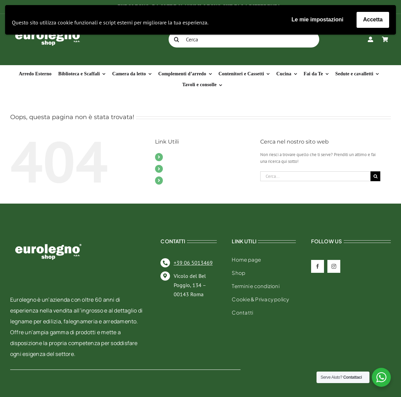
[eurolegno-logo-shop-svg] (48, 233)
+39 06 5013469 (193, 262)
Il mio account (182, 180)
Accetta (373, 19)
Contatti (175, 168)
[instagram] (333, 266)
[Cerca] (244, 39)
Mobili (173, 156)
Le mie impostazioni (317, 19)
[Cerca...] (315, 176)
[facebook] (317, 266)
